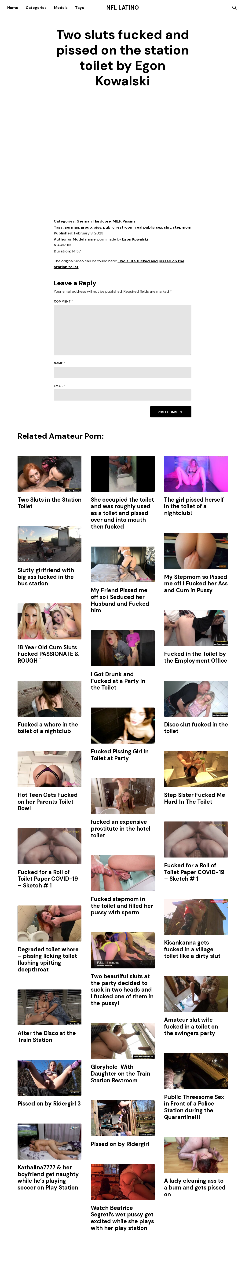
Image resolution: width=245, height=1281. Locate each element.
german (72, 227)
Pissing (129, 221)
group (86, 227)
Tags (79, 7)
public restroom (118, 227)
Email (60, 386)
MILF (117, 221)
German (84, 221)
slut (167, 227)
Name (59, 363)
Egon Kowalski (135, 239)
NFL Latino (122, 8)
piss (97, 227)
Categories (36, 7)
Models (61, 7)
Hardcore (102, 221)
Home (12, 7)
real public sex (148, 227)
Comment (63, 302)
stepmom (182, 227)
